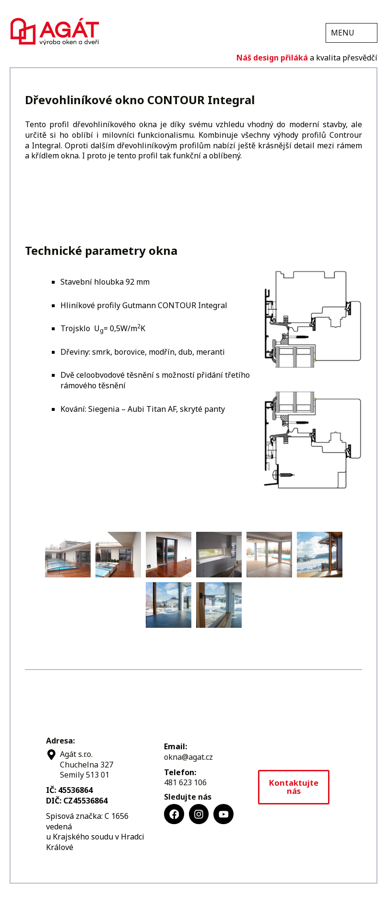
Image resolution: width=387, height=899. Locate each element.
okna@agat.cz (188, 757)
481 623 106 (185, 782)
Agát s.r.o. (55, 30)
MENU (342, 32)
